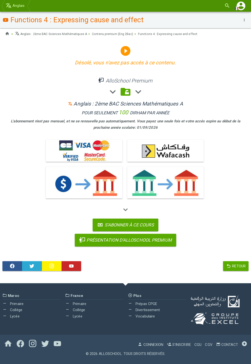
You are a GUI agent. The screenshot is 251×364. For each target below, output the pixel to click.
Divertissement (144, 310)
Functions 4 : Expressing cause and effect (183, 34)
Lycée (11, 316)
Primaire (13, 304)
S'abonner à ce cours (125, 224)
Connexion (150, 344)
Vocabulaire (141, 316)
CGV (208, 344)
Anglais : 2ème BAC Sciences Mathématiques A (55, 34)
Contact (227, 344)
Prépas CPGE (142, 304)
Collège (12, 310)
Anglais (15, 5)
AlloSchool (110, 354)
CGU (197, 344)
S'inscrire (179, 344)
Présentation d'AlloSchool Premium (125, 240)
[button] (241, 6)
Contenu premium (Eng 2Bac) (123, 34)
